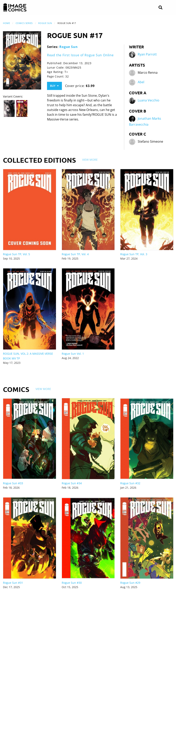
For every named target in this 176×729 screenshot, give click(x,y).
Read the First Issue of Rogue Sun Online (80, 55)
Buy (54, 86)
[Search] (160, 7)
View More (90, 159)
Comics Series (24, 23)
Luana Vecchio (148, 100)
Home (6, 23)
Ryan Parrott (147, 54)
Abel (141, 82)
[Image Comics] (15, 7)
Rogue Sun (45, 23)
